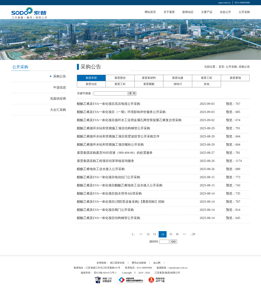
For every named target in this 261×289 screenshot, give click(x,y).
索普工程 (206, 77)
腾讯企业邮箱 (139, 262)
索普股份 (120, 77)
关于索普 (169, 12)
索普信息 (91, 84)
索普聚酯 (148, 84)
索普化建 (177, 77)
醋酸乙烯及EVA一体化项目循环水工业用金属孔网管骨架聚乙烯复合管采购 (129, 120)
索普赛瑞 (235, 77)
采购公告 (244, 66)
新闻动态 (187, 12)
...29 (192, 234)
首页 (221, 66)
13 (154, 234)
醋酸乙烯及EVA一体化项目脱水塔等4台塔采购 (109, 193)
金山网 (156, 262)
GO (174, 241)
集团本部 (91, 77)
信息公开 (225, 12)
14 (162, 234)
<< (141, 234)
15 (170, 234)
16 (177, 234)
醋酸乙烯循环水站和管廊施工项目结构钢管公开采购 (113, 128)
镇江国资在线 (117, 262)
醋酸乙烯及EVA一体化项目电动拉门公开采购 (108, 177)
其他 (206, 84)
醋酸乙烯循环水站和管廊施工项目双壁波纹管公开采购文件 (118, 136)
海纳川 (178, 84)
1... (133, 234)
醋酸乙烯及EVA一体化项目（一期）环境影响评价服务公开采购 (121, 112)
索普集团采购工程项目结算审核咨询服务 (105, 161)
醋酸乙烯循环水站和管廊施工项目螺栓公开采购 (110, 144)
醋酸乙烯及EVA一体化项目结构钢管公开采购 (108, 218)
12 (148, 234)
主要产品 (206, 12)
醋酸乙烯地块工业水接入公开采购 (101, 169)
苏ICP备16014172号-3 (105, 272)
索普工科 (120, 84)
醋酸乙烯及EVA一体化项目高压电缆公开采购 (108, 103)
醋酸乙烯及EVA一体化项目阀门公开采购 (105, 209)
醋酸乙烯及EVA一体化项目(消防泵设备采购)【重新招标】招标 (121, 201)
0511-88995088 (242, 2)
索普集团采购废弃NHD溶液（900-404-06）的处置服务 (115, 152)
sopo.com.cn (224, 2)
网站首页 (150, 12)
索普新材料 (149, 77)
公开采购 (244, 12)
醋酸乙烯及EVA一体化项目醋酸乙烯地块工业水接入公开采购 (120, 185)
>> (184, 234)
